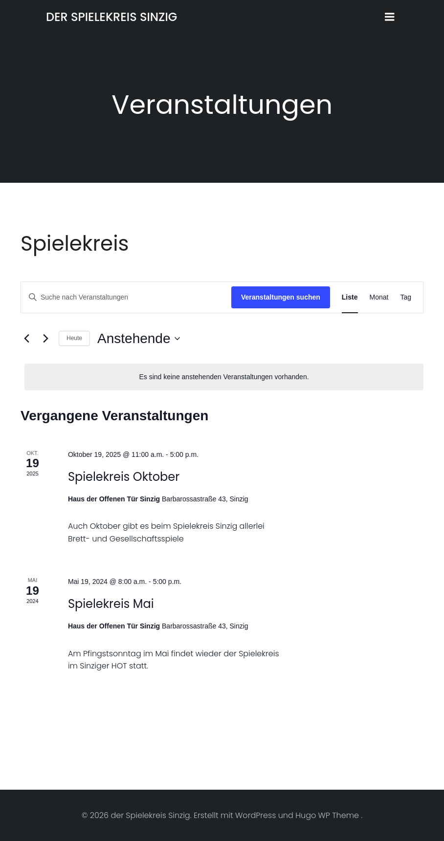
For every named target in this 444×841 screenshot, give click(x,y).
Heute (74, 338)
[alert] (223, 377)
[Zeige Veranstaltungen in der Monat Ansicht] (379, 297)
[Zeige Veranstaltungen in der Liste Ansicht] (350, 297)
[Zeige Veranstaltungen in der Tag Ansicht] (405, 297)
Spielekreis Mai (111, 604)
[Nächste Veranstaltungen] (45, 339)
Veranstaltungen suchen (280, 297)
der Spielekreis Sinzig (111, 17)
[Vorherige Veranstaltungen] (26, 339)
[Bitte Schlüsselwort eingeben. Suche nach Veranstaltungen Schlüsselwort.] (126, 297)
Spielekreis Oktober (123, 477)
